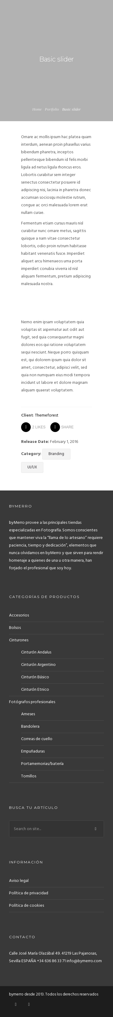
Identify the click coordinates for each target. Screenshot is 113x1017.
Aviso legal (19, 880)
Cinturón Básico (35, 677)
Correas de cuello (36, 739)
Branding (56, 454)
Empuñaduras (33, 751)
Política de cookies (26, 905)
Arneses (28, 714)
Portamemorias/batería (42, 763)
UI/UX (32, 467)
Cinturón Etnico (35, 689)
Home (37, 109)
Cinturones (18, 640)
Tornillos (28, 776)
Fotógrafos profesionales (32, 702)
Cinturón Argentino (38, 664)
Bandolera (30, 726)
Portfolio (52, 109)
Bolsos (15, 627)
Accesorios (19, 615)
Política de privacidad (28, 893)
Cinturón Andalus (36, 652)
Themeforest (46, 415)
